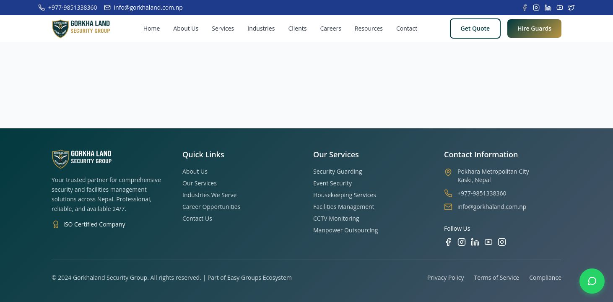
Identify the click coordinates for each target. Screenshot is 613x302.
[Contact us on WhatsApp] (592, 281)
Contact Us (197, 218)
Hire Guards (534, 28)
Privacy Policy (445, 277)
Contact (406, 28)
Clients (297, 28)
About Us (185, 28)
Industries (261, 28)
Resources (369, 28)
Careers (330, 28)
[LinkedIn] (475, 242)
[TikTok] (502, 242)
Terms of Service (496, 277)
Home (151, 28)
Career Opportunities (211, 207)
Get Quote (475, 28)
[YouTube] (488, 242)
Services (223, 28)
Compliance (545, 277)
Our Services (199, 183)
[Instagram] (461, 242)
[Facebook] (448, 242)
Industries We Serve (209, 195)
